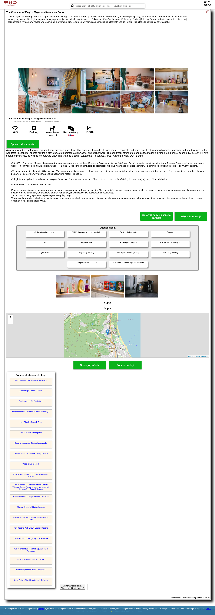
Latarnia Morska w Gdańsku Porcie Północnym (30, 412)
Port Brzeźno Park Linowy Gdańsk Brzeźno (31, 528)
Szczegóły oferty (89, 365)
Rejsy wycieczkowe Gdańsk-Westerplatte (30, 443)
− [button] (10, 321)
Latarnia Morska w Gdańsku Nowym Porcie (31, 453)
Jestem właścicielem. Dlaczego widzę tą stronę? (72, 587)
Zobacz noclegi (125, 365)
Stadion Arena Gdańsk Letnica (31, 401)
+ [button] (10, 317)
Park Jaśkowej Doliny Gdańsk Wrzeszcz (31, 380)
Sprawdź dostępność (23, 144)
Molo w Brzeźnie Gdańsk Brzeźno (30, 559)
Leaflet (190, 356)
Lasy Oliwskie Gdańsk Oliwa (31, 422)
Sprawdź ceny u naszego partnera (156, 216)
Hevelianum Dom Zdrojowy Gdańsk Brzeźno (31, 497)
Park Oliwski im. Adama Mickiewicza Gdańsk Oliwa (31, 518)
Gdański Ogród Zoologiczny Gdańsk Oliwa (31, 538)
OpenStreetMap (202, 356)
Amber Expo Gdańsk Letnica (30, 391)
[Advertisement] (107, 46)
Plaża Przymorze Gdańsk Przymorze (31, 570)
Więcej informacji (191, 216)
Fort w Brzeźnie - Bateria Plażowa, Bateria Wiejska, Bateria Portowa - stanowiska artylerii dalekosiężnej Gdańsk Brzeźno (31, 487)
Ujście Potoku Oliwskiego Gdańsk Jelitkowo (31, 580)
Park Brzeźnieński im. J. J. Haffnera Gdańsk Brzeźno (31, 475)
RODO (208, 609)
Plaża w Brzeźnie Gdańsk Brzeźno (31, 507)
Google (41, 609)
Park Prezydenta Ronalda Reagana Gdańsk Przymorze (30, 550)
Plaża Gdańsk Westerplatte (31, 433)
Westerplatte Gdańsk (31, 464)
